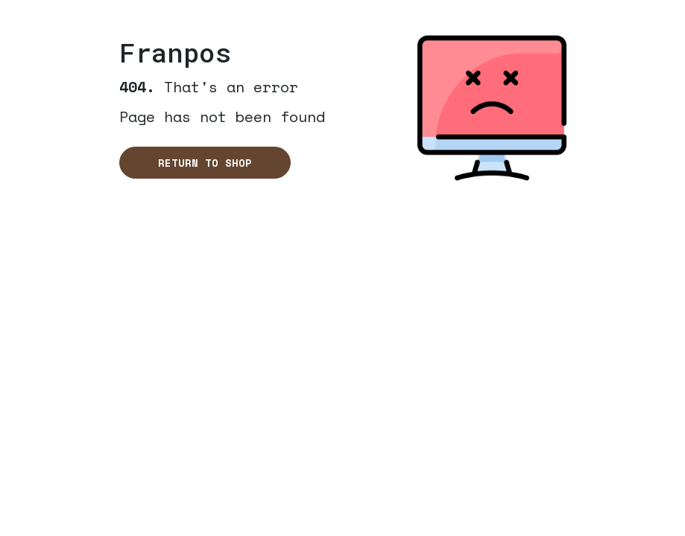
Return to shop (205, 162)
